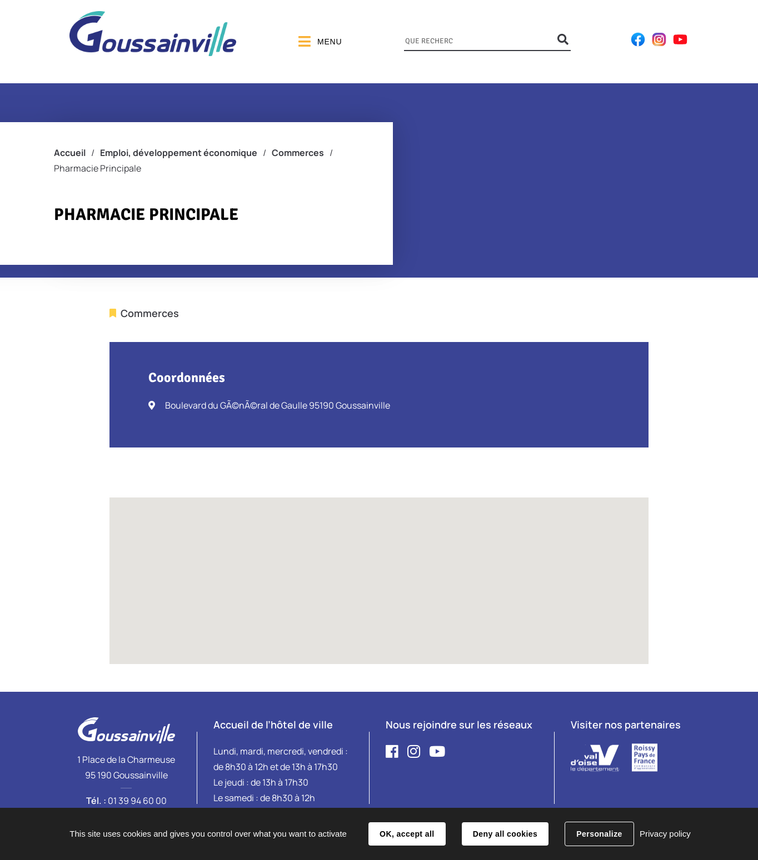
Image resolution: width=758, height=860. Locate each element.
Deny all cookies (505, 833)
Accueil (70, 153)
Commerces (298, 153)
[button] (379, 570)
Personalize (599, 833)
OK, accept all (407, 833)
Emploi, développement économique (178, 153)
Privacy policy (665, 833)
